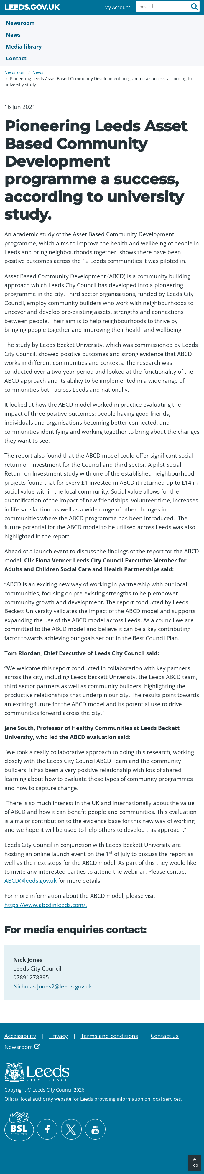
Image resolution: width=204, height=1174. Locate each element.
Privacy (58, 1036)
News (37, 72)
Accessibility (20, 1036)
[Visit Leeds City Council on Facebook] (47, 1129)
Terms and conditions (109, 1036)
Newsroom (15, 72)
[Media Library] (102, 46)
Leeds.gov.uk (31, 8)
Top (194, 1165)
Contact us (165, 1036)
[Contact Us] (102, 58)
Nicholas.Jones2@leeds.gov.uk (52, 986)
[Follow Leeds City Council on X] (71, 1129)
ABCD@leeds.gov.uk (30, 881)
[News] (102, 35)
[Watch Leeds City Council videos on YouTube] (95, 1129)
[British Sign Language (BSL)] (19, 1126)
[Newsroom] (102, 23)
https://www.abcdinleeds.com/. (45, 905)
